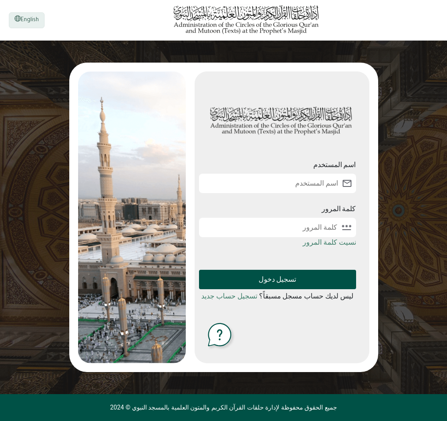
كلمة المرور (339, 209)
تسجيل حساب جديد (229, 296)
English (27, 19)
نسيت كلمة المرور (329, 242)
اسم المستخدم (334, 164)
